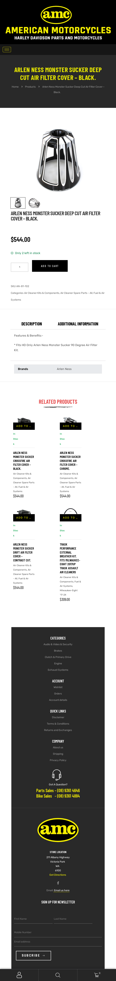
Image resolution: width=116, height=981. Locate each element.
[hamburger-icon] (7, 49)
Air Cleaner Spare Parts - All (76, 293)
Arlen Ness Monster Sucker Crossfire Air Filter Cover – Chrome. (70, 460)
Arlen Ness (64, 369)
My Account (19, 975)
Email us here (61, 890)
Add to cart (50, 266)
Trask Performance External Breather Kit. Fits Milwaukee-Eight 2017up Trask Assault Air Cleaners (70, 558)
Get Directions (57, 874)
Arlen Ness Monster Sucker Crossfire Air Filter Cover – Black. (23, 460)
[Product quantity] (19, 267)
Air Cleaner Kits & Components (41, 293)
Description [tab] (31, 323)
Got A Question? (58, 784)
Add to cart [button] (25, 426)
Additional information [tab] (78, 323)
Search (58, 975)
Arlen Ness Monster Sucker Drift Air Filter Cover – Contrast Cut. (23, 552)
